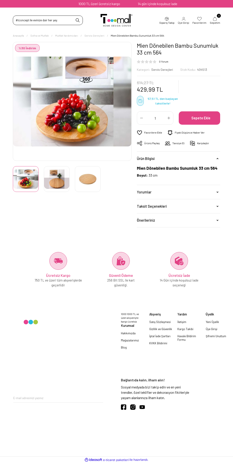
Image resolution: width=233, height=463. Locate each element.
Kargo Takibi (185, 329)
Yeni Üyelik (212, 322)
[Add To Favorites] (149, 132)
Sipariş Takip (167, 20)
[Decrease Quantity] (141, 118)
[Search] (48, 20)
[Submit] (100, 398)
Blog (124, 347)
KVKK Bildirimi (158, 343)
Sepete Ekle (200, 118)
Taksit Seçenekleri (152, 206)
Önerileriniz (146, 220)
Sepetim (215, 20)
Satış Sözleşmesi (160, 322)
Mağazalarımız (130, 340)
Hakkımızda (128, 333)
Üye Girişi (183, 20)
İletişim (181, 322)
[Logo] (117, 20)
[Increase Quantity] (168, 118)
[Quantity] (155, 118)
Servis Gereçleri (162, 69)
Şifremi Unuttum (216, 336)
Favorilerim (199, 20)
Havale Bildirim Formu (186, 337)
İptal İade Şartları (160, 336)
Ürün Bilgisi (146, 158)
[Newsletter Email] (58, 398)
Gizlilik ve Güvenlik (160, 329)
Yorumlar (144, 192)
